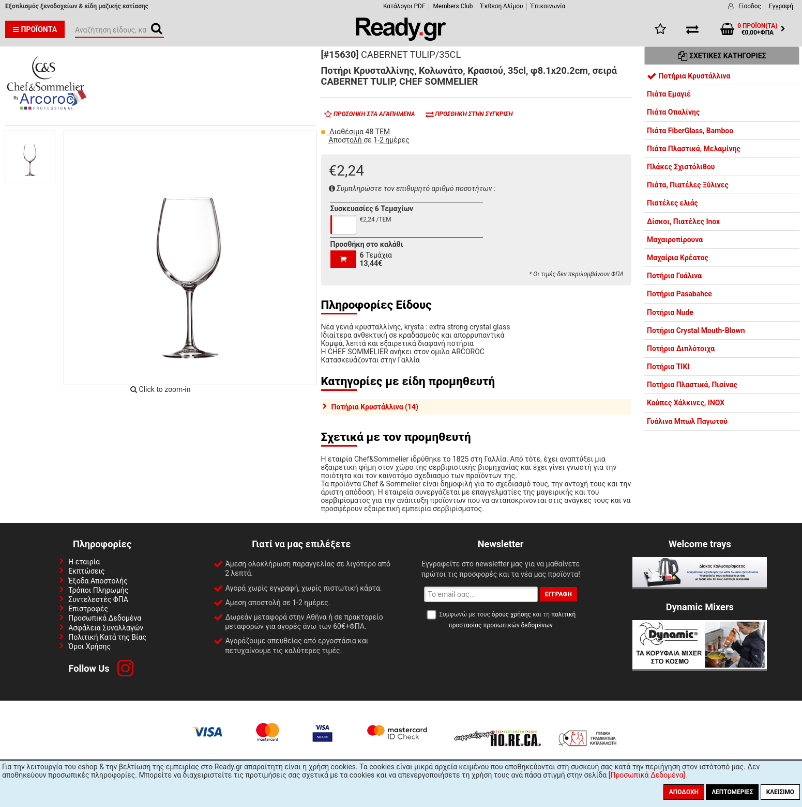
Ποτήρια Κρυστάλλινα (689, 76)
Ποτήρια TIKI (668, 366)
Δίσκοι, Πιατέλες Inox (683, 221)
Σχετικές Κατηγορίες (722, 56)
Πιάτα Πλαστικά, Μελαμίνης (693, 149)
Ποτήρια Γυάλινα (674, 276)
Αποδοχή (684, 792)
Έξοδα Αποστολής (98, 581)
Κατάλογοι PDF (404, 6)
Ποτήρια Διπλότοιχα (681, 348)
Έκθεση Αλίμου (502, 6)
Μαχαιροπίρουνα (675, 239)
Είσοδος (749, 6)
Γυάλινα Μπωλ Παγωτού (687, 421)
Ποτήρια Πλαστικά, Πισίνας (692, 385)
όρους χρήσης (511, 614)
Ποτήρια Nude (670, 312)
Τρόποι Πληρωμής (98, 590)
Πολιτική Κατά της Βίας (107, 637)
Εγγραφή (781, 6)
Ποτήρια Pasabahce (679, 294)
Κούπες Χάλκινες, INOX (685, 403)
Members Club (453, 6)
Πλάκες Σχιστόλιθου (681, 167)
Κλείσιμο (780, 792)
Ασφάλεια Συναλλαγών (105, 628)
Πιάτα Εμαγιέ (669, 94)
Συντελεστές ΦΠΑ (98, 599)
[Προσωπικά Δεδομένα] (647, 775)
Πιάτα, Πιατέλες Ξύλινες (688, 185)
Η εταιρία (84, 562)
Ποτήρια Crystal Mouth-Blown (696, 330)
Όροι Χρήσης (89, 646)
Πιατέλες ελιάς (672, 203)
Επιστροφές (88, 609)
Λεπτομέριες (732, 792)
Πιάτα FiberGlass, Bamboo (690, 130)
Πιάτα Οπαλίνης (673, 112)
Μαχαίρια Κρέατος (677, 258)
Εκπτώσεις (86, 571)
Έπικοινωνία (548, 6)
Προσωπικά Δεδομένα (104, 618)
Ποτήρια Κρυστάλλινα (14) (374, 407)
